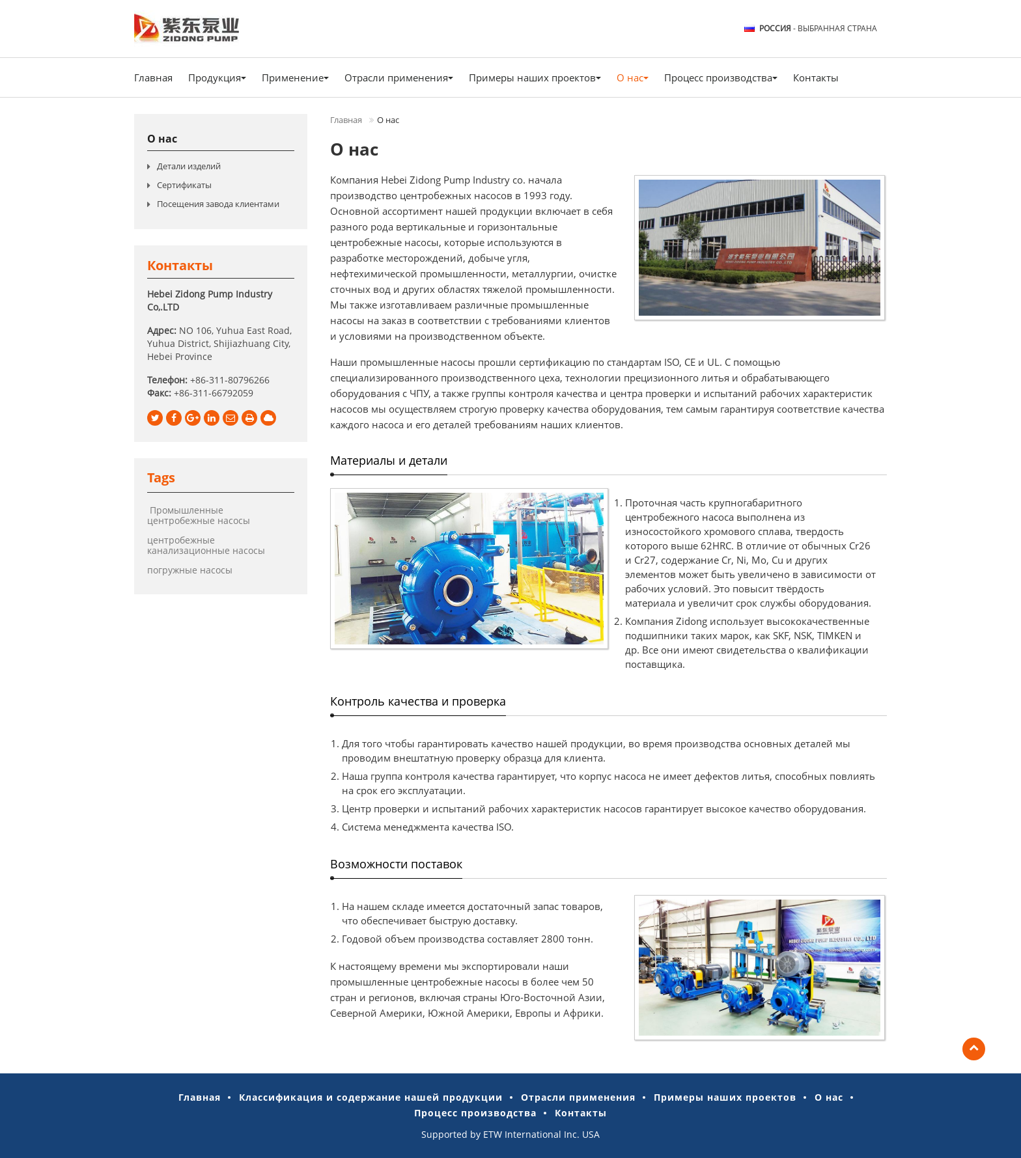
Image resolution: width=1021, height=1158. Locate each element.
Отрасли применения (578, 1097)
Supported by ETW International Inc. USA (510, 1134)
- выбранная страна (818, 29)
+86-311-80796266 (230, 380)
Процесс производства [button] (720, 77)
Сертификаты (184, 185)
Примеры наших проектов (725, 1097)
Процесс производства (475, 1113)
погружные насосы (189, 570)
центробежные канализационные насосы (206, 545)
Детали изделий (189, 166)
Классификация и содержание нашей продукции (371, 1097)
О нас (162, 138)
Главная (153, 77)
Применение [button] (295, 77)
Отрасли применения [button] (398, 77)
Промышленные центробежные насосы (198, 515)
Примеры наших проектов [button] (535, 77)
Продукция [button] (217, 77)
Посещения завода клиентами (218, 204)
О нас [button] (633, 77)
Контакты (816, 77)
